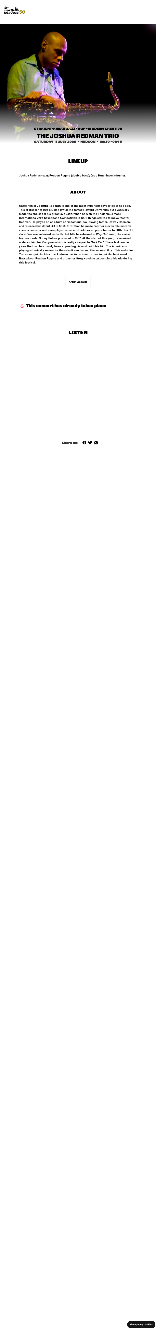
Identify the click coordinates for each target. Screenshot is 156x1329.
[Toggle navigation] (149, 10)
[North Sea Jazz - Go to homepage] (14, 10)
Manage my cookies (141, 1324)
